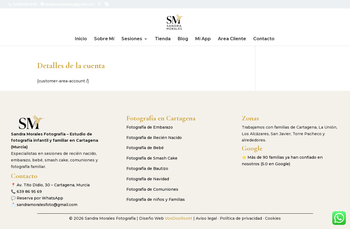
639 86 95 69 (29, 191)
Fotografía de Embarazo (149, 127)
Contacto (264, 39)
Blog (183, 39)
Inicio (81, 39)
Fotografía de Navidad (147, 178)
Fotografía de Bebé (145, 147)
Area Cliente (232, 39)
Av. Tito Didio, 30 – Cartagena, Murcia (53, 184)
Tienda (163, 39)
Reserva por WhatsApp (40, 198)
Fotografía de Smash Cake (151, 158)
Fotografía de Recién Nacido (154, 137)
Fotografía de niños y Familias (155, 199)
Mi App (203, 39)
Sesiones (131, 39)
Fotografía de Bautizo (147, 168)
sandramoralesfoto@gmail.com (47, 204)
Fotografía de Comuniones (152, 189)
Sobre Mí (104, 39)
